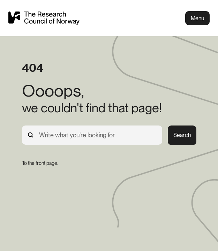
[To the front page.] (40, 163)
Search (182, 135)
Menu (197, 18)
